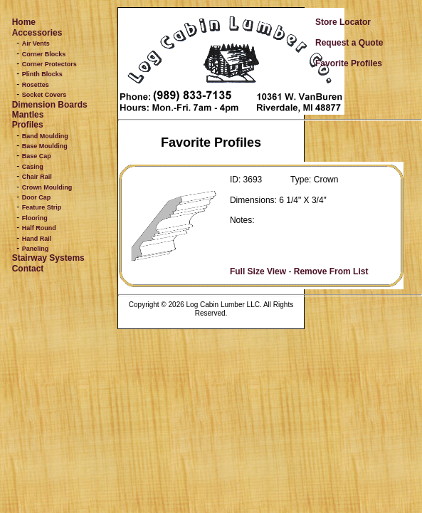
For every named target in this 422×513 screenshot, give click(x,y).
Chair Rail (37, 176)
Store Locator (343, 22)
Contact (28, 269)
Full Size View (258, 271)
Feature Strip (42, 207)
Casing (32, 166)
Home (24, 22)
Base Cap (36, 156)
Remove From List (331, 271)
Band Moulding (45, 136)
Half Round (39, 228)
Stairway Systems (48, 258)
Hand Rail (37, 238)
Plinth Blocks (42, 74)
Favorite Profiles (348, 63)
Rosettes (35, 84)
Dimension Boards (50, 105)
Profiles (27, 125)
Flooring (35, 218)
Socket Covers (44, 94)
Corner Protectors (49, 64)
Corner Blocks (44, 54)
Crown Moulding (47, 187)
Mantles (28, 115)
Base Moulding (45, 146)
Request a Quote (349, 43)
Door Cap (36, 197)
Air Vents (36, 43)
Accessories (37, 33)
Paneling (35, 248)
